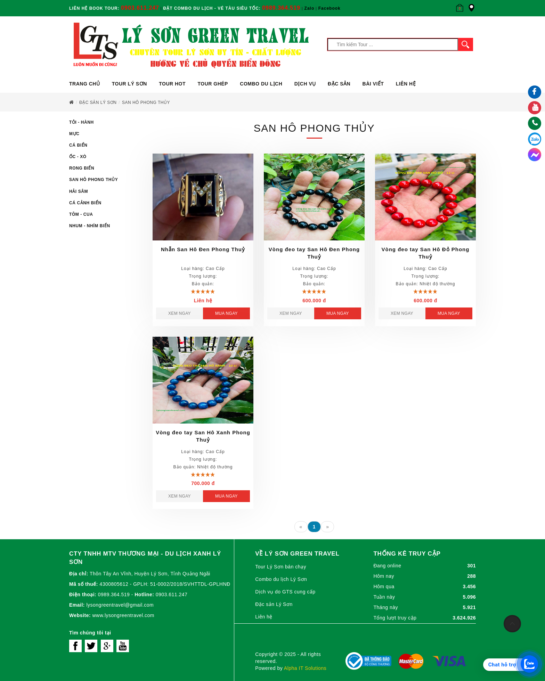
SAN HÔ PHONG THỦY (146, 102)
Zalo (309, 8)
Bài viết (373, 84)
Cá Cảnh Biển (85, 202)
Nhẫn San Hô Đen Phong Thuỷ (203, 249)
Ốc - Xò (78, 156)
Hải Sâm (78, 191)
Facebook (329, 8)
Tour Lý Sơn (129, 84)
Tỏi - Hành (81, 122)
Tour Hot (172, 84)
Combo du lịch (261, 84)
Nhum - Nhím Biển (89, 225)
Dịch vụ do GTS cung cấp (285, 591)
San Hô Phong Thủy (93, 179)
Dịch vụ (305, 84)
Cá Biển (78, 145)
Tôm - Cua (81, 214)
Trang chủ (84, 84)
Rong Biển (81, 168)
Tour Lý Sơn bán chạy (280, 566)
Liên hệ (406, 84)
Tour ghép (212, 84)
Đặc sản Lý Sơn (97, 102)
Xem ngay (179, 313)
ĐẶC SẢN (339, 84)
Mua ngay (226, 313)
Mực (74, 133)
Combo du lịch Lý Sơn (281, 579)
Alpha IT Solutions (305, 668)
